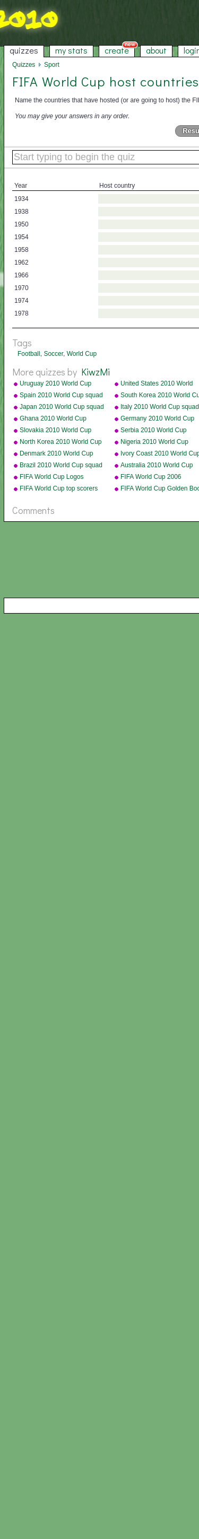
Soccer (53, 353)
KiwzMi (95, 371)
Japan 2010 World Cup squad (62, 406)
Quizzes (23, 64)
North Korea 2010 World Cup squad (61, 442)
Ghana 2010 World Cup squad (53, 419)
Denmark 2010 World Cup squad (56, 454)
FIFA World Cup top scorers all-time (59, 489)
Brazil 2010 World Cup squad (61, 465)
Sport (51, 64)
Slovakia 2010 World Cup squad (55, 430)
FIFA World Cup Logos (52, 476)
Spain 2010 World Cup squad (61, 395)
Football (29, 353)
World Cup (82, 353)
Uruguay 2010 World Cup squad (55, 384)
